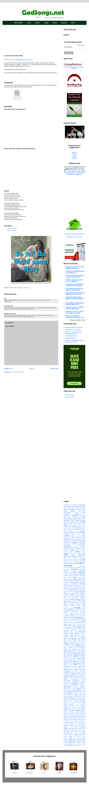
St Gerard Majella (79, 716)
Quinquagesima (74, 679)
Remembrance (67, 684)
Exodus (71, 572)
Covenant (83, 548)
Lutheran (66, 636)
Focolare (70, 577)
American (71, 509)
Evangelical (73, 571)
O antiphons (75, 655)
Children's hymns (11, 230)
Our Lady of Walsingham (70, 658)
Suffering (66, 725)
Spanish (83, 709)
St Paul (83, 719)
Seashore (69, 699)
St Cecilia (70, 715)
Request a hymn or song (74, 237)
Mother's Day (72, 647)
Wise (80, 174)
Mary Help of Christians (70, 640)
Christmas (74, 154)
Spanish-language (75, 710)
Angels (65, 511)
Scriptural (66, 698)
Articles (83, 512)
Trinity (76, 734)
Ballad (83, 517)
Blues (75, 523)
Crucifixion (77, 551)
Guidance (82, 597)
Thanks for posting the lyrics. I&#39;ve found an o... (75, 267)
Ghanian (71, 586)
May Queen (73, 641)
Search (55, 22)
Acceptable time (67, 504)
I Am (75, 609)
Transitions (82, 733)
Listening (76, 633)
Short (77, 704)
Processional (82, 671)
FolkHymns (69, 579)
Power (83, 667)
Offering (66, 657)
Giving (75, 586)
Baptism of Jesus (77, 518)
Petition (75, 664)
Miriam (69, 646)
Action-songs (67, 506)
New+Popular (18, 22)
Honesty (78, 604)
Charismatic (81, 532)
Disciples (73, 554)
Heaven (83, 599)
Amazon (69, 166)
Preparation (76, 669)
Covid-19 (66, 550)
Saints (74, 691)
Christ (73, 537)
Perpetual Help (76, 663)
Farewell (66, 574)
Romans (69, 688)
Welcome (78, 741)
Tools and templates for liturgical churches (73, 67)
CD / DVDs (79, 525)
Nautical (66, 652)
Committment (67, 542)
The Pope (82, 730)
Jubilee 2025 (67, 625)
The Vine (66, 731)
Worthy (74, 744)
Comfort (66, 541)
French (77, 582)
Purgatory (77, 676)
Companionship (67, 544)
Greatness (82, 596)
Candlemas (82, 528)
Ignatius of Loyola (81, 609)
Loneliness (82, 633)
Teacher (77, 727)
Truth (83, 734)
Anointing (76, 512)
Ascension (66, 514)
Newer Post (8, 368)
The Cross (70, 730)
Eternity (68, 569)
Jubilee (83, 624)
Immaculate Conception (71, 611)
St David (76, 715)
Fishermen (82, 575)
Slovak (79, 707)
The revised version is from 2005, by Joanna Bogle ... (74, 289)
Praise (66, 669)
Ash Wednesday (76, 514)
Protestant (73, 672)
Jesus (83, 621)
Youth (65, 745)
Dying (79, 559)
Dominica (66, 559)
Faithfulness (81, 572)
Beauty (83, 520)
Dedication (66, 553)
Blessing (82, 521)
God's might (79, 590)
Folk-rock (79, 577)
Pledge (71, 666)
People (46, 22)
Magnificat (73, 636)
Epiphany (78, 567)
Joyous (79, 624)
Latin (72, 630)
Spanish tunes (67, 710)
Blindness (66, 523)
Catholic (82, 531)
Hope (83, 604)
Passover (78, 660)
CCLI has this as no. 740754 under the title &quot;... (74, 308)
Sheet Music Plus (75, 169)
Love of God (81, 635)
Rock (65, 688)
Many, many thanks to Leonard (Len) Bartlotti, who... (75, 316)
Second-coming (81, 699)
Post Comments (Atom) (17, 372)
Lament (70, 628)
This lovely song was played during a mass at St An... (75, 276)
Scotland (76, 694)
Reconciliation (67, 682)
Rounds (79, 688)
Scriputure (77, 698)
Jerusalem (73, 620)
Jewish (65, 622)
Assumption (67, 515)
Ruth (70, 690)
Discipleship (81, 554)
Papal (73, 660)
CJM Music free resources (73, 329)
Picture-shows (82, 664)
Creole (70, 551)
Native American (77, 650)
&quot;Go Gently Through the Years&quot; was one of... (75, 293)
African (83, 506)
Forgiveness (72, 580)
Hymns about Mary (12, 228)
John (75, 622)
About (73, 22)
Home (31, 368)
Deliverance (73, 553)
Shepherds (71, 704)
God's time (70, 591)
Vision (83, 738)
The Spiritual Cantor (71, 336)
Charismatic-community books (72, 534)
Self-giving (82, 701)
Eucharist (74, 569)
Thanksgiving (72, 728)
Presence (82, 669)
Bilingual (77, 521)
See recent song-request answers (74, 233)
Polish (75, 666)
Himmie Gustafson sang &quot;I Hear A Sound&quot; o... (75, 298)
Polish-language (81, 666)
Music (78, 649)
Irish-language (78, 617)
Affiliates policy (69, 395)
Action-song (82, 504)
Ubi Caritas (76, 736)
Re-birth (83, 679)
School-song (70, 694)
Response (82, 685)
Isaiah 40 (77, 619)
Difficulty (66, 554)
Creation (71, 550)
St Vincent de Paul (78, 722)
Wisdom (70, 742)
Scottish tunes (81, 696)
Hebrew (66, 601)
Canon (65, 529)
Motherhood (82, 647)
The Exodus (77, 730)
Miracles (66, 646)
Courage (77, 548)
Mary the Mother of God (26, 59)
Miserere (74, 646)
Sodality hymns (71, 709)
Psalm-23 (68, 674)
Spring (81, 711)
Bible (72, 521)
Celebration (67, 532)
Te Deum (71, 727)
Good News (71, 593)
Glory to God (67, 588)
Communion (75, 542)
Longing (66, 635)
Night (65, 655)
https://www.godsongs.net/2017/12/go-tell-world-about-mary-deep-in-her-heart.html (31, 301)
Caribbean (70, 531)
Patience (83, 660)
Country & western (69, 548)
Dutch (76, 559)
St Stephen (80, 721)
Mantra (65, 638)
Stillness (83, 724)
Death (83, 551)
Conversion (76, 547)
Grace (72, 596)
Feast (77, 574)
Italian (65, 620)
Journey (70, 624)
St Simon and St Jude (70, 721)
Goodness (66, 594)
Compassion (75, 544)
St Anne (70, 713)
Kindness (74, 625)
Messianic (72, 644)
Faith (75, 572)
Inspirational (66, 616)
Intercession (73, 616)
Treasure (66, 734)
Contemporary (68, 547)
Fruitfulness (66, 583)
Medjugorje (72, 643)
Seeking (76, 701)
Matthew (66, 641)
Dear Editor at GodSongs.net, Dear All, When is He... (75, 303)
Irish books (70, 617)
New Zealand (71, 652)
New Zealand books (80, 652)
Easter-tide (66, 561)
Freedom (71, 582)
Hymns (29, 22)
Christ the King (80, 537)
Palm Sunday (81, 658)
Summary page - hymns (75, 725)
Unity (70, 738)
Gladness (79, 586)
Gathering (82, 583)
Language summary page (78, 628)
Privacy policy (69, 397)
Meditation (66, 643)
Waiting (75, 739)
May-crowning (82, 641)
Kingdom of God (71, 627)
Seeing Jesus (68, 701)
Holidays (75, 601)
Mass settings (81, 640)
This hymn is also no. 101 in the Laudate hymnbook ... (75, 312)
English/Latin (82, 565)
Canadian (76, 528)
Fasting (70, 574)
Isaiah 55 (82, 619)
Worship (69, 744)
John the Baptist (80, 622)
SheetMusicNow (71, 174)
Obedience (82, 655)
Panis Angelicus (68, 660)
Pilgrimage (66, 666)
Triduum (71, 734)
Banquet (66, 518)
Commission (81, 541)
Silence (73, 705)
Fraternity (66, 582)
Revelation (82, 687)
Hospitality (72, 605)
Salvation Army (77, 693)
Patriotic (66, 661)
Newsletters (76, 654)
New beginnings (68, 654)
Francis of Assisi (80, 580)
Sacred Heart (76, 690)
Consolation (82, 545)
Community (82, 542)
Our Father (82, 657)
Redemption (75, 682)
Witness (75, 742)
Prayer (70, 669)
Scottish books (72, 696)
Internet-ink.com (73, 172)
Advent (74, 152)
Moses (65, 647)
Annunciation (67, 512)
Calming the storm (76, 526)
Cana (72, 528)
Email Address (68, 47)
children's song (13, 59)
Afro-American (67, 508)
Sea (81, 698)
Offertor (70, 657)
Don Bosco (71, 559)
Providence (79, 672)
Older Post (54, 368)
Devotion (83, 553)
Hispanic (70, 601)
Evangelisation (81, 571)
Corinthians (82, 547)
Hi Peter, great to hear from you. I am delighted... (74, 280)
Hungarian (70, 608)
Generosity (66, 585)
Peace (70, 661)
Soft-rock (78, 709)
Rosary (74, 688)
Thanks (66, 728)
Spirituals (66, 711)
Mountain (66, 649)
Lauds (71, 631)
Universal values (77, 738)
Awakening (74, 517)
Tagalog (65, 727)
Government (66, 596)
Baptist (83, 518)
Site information (73, 707)
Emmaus (76, 561)
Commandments (72, 541)
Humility (66, 608)
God (75, 588)
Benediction (67, 521)
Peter (70, 664)
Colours (83, 539)
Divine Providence (73, 558)
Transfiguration (68, 733)
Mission (78, 646)
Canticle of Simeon (72, 529)
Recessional (67, 680)
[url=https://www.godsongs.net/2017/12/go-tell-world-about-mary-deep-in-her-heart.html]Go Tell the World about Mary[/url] (31, 316)
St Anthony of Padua (78, 713)
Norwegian (69, 655)
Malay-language (81, 636)
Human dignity (80, 605)
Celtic (72, 532)
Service (73, 702)
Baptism (70, 518)
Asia (84, 514)
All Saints (75, 508)
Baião (79, 517)
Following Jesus (77, 579)
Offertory (75, 657)
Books (38, 22)
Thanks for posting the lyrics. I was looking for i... (75, 272)
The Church (79, 728)
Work (65, 744)
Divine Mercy (78, 556)
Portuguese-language (76, 667)
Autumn (69, 517)
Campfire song (67, 528)
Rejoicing (82, 682)
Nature (83, 650)
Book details (81, 523)
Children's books (75, 536)
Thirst (72, 731)
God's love (72, 590)
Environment (67, 567)
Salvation (69, 693)
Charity (83, 534)
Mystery (83, 649)
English (66, 563)
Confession (82, 544)
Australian (75, 515)
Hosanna (66, 605)
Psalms (74, 674)
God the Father (81, 588)
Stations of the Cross (75, 724)
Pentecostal (82, 661)
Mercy (68, 644)
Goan (72, 588)
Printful (78, 171)
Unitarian (66, 738)
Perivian (70, 663)
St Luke (79, 718)
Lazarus (76, 631)
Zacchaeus (70, 745)
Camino (83, 526)
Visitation (66, 739)
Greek (65, 597)
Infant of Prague (80, 614)
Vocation (70, 739)
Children (10, 287)
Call (70, 526)
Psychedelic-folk (81, 674)
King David (79, 625)
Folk (74, 577)
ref (29, 64)
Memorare (78, 643)
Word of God (81, 742)
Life (68, 633)
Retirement (75, 687)
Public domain (69, 676)
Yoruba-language (81, 744)
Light (71, 633)
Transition (76, 733)
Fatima (74, 574)
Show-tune (82, 704)
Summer (83, 725)
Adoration (73, 506)
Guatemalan (75, 597)
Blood (71, 523)
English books (72, 563)
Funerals (74, 583)
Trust (80, 734)
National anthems (68, 650)
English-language (17, 287)
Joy (75, 624)
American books (80, 509)
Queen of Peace (72, 677)
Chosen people (67, 537)
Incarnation (66, 614)
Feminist (66, 575)
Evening (66, 572)
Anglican (72, 511)
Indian (72, 614)
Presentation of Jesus (71, 671)
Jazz (69, 620)
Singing (66, 707)
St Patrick (78, 719)
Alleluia (65, 509)
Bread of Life (71, 525)
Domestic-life (82, 558)
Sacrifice (69, 691)
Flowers (65, 577)
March (79, 638)
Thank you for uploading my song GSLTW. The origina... (75, 284)
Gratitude (76, 596)
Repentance (74, 684)
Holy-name (71, 604)
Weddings (72, 741)
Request (64, 22)
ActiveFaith (81, 172)
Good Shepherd (80, 593)
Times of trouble (80, 731)
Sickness (66, 705)
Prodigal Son (67, 672)
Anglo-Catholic (81, 511)
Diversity (71, 556)
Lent (74, 155)
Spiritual (83, 710)
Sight (70, 705)
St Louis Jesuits (72, 718)
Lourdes (71, 635)
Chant (76, 532)
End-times (82, 561)
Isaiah (73, 619)
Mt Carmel (72, 649)
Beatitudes (78, 520)
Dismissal (66, 556)
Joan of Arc (70, 622)
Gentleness (72, 585)
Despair (78, 553)
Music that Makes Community (74, 327)
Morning (83, 646)
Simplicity (83, 705)
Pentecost (74, 158)
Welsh (83, 741)
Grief (69, 597)
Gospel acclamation (80, 594)
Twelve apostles (68, 736)
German (78, 585)
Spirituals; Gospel (73, 711)
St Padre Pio (72, 719)
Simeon (78, 705)
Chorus (83, 536)
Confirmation (67, 545)
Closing (72, 539)
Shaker (78, 702)
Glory (83, 586)
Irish (65, 617)
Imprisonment (82, 612)
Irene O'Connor (81, 616)
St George (70, 716)
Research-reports (74, 685)
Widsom (65, 742)
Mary (28, 287)
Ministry (83, 644)
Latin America (77, 630)
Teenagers (82, 727)
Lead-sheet (82, 631)
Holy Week (79, 602)
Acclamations (75, 504)
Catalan (76, 531)
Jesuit (78, 620)
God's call (66, 590)
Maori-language (72, 638)
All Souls (82, 508)
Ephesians (72, 567)
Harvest (72, 599)
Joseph (65, 624)
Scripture (71, 698)
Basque (72, 520)
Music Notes (71, 171)
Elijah (71, 561)
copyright (75, 745)
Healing (77, 599)
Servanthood (67, 702)
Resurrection (67, 687)
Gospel (72, 594)
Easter (74, 157)
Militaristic (78, 644)
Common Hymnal (70, 338)
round (79, 745)
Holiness (79, 601)
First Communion (74, 575)
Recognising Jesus (79, 680)
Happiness (66, 599)
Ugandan (83, 736)
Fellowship (82, 574)
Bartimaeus (67, 520)
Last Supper (67, 630)
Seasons (74, 699)
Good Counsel (78, 591)
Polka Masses (67, 667)
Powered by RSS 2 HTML (77, 320)
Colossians (78, 539)
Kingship (79, 627)
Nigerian (83, 654)
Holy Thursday (72, 602)
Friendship (82, 582)
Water (78, 739)
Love (75, 635)
